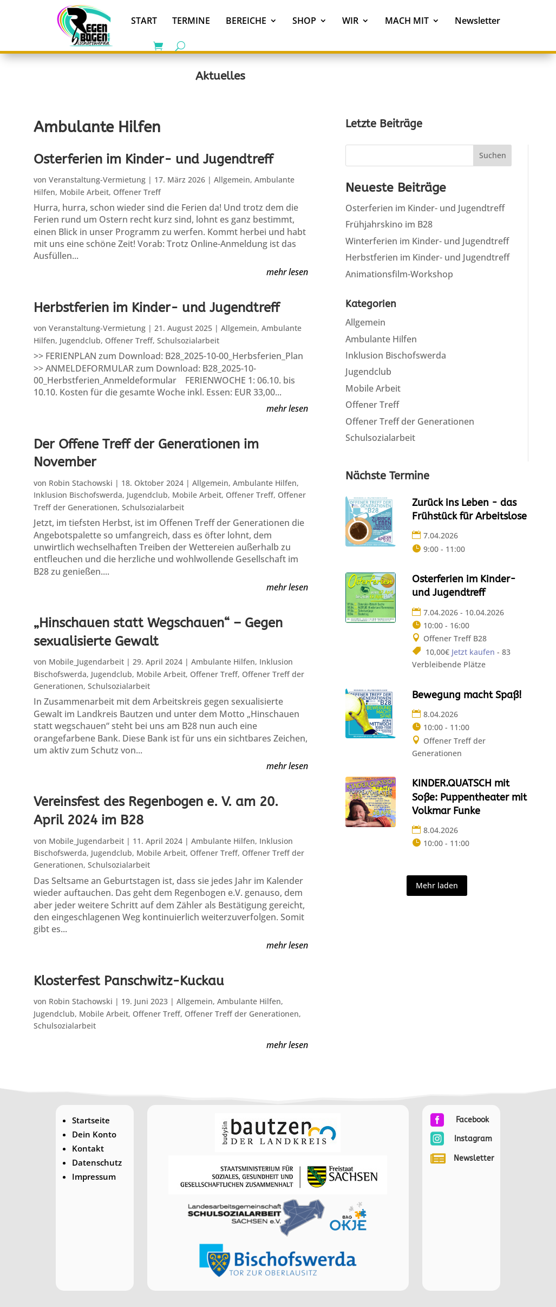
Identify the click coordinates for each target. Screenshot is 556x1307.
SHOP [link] (304, 21)
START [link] (144, 21)
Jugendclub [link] (80, 340)
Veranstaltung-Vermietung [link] (97, 179)
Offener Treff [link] (137, 192)
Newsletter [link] (477, 21)
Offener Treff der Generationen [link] (242, 1014)
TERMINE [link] (191, 21)
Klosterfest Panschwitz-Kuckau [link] (129, 981)
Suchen (492, 155)
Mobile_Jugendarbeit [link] (86, 661)
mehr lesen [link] (287, 271)
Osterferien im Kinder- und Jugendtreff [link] (153, 159)
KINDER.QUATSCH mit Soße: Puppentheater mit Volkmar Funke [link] (469, 796)
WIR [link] (350, 21)
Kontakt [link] (88, 1148)
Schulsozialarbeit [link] (188, 340)
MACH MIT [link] (407, 21)
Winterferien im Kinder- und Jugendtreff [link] (427, 241)
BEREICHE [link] (246, 21)
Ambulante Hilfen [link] (265, 483)
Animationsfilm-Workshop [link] (399, 274)
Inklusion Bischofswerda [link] (78, 495)
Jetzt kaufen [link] (473, 652)
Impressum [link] (94, 1176)
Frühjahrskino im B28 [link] (389, 224)
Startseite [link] (91, 1120)
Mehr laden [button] (437, 885)
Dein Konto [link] (94, 1134)
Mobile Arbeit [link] (84, 192)
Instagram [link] (473, 1138)
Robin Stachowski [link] (81, 483)
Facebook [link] (472, 1119)
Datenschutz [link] (97, 1162)
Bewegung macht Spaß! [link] (467, 695)
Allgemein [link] (232, 179)
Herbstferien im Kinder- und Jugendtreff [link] (156, 307)
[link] (85, 25)
